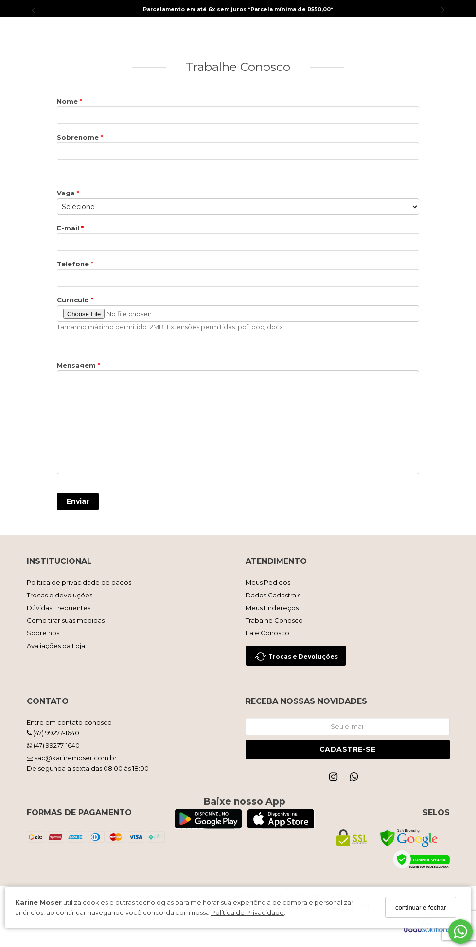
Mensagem (77, 365)
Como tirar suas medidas (66, 620)
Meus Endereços (272, 608)
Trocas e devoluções (59, 595)
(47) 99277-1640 (53, 733)
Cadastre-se (347, 749)
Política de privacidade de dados (79, 582)
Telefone (74, 264)
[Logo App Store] (281, 825)
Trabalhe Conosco (274, 620)
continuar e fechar (420, 907)
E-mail (69, 228)
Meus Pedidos (268, 582)
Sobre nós (43, 633)
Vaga (67, 193)
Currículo (74, 300)
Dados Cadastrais (273, 595)
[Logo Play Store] (208, 825)
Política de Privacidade (247, 912)
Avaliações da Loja (56, 645)
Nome (68, 101)
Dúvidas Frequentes (58, 608)
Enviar (78, 501)
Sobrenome (79, 137)
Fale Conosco (267, 633)
